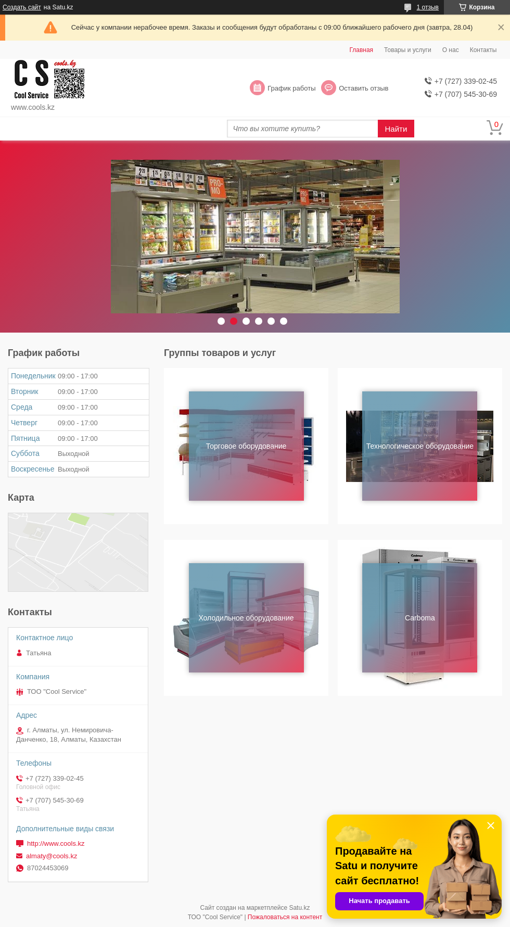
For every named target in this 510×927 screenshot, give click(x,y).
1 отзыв (428, 7)
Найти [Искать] (396, 128)
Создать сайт (22, 7)
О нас (450, 50)
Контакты (483, 50)
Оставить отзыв (363, 88)
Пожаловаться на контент (285, 917)
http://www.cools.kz (56, 843)
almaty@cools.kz (51, 856)
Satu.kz (299, 907)
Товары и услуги (407, 50)
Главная (361, 50)
